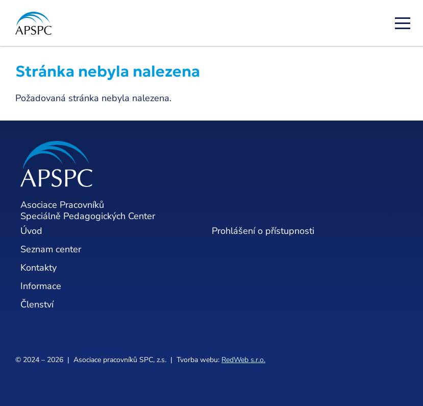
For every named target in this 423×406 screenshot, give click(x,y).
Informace (40, 286)
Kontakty (38, 267)
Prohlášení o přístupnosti (263, 231)
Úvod (31, 231)
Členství (37, 304)
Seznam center (50, 249)
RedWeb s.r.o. (243, 360)
